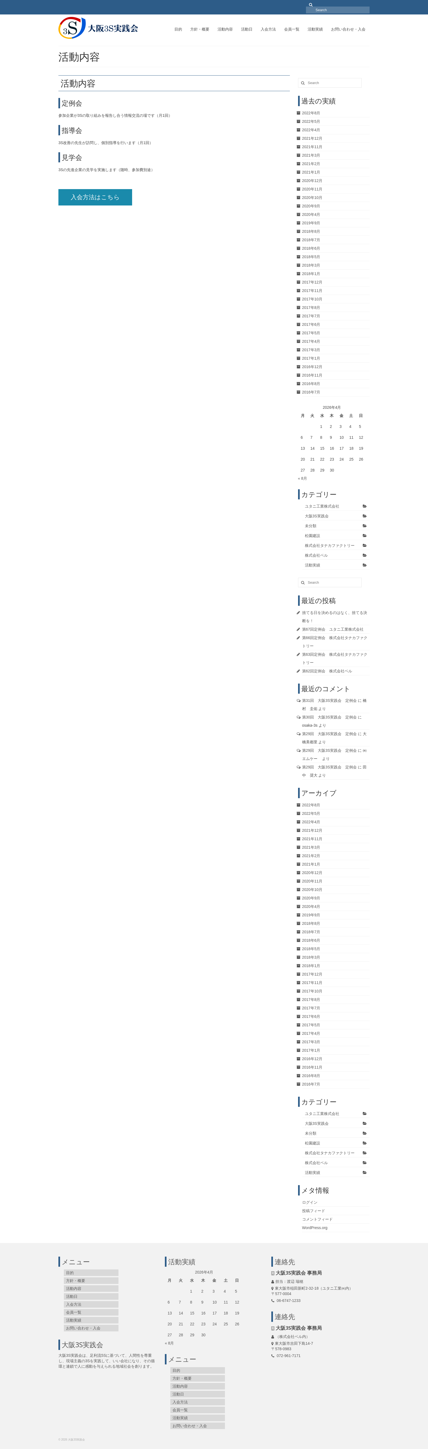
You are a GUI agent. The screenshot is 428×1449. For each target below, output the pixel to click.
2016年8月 (311, 383)
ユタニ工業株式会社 (322, 506)
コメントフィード (317, 1219)
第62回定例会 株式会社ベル (327, 671)
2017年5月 (311, 333)
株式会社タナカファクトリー (330, 545)
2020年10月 (312, 197)
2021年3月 (311, 155)
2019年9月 (311, 223)
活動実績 (312, 565)
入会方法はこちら (95, 197)
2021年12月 (312, 138)
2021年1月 (311, 172)
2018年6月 (311, 248)
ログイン (309, 1202)
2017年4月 (311, 341)
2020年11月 (312, 189)
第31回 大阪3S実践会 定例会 (329, 700)
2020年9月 (311, 206)
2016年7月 (311, 392)
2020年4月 (311, 214)
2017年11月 (312, 290)
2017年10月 (312, 299)
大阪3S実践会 (317, 516)
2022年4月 (311, 130)
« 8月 (302, 478)
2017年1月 (311, 358)
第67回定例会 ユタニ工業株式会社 (333, 629)
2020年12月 (312, 180)
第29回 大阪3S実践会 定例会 (329, 734)
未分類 (310, 526)
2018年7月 (311, 240)
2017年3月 (311, 350)
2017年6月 (311, 324)
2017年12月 (312, 282)
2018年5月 (311, 257)
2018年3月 (311, 265)
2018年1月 (311, 274)
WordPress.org (315, 1228)
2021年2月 (311, 164)
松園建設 (312, 535)
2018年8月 (311, 231)
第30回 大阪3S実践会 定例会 (329, 717)
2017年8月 (311, 307)
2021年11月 (312, 147)
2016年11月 (312, 375)
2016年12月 (312, 367)
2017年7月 (311, 316)
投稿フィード (313, 1211)
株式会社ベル (316, 555)
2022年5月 (311, 121)
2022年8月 (311, 113)
